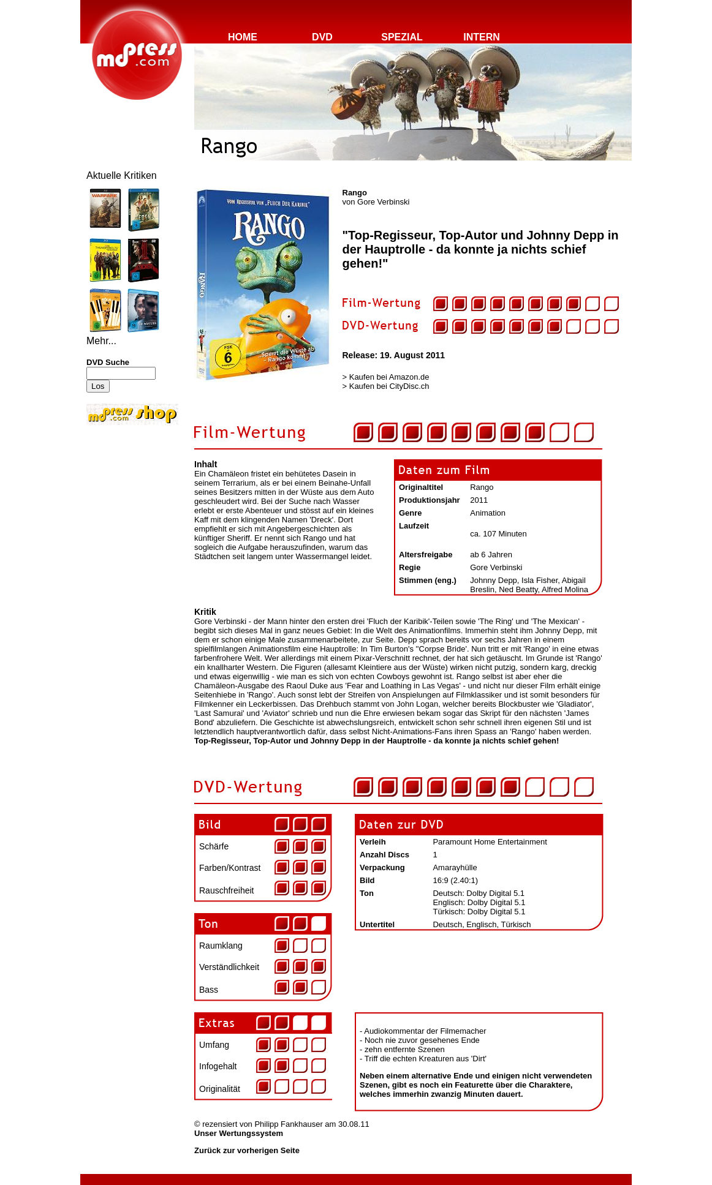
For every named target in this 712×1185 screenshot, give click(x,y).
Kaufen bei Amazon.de (389, 377)
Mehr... (101, 341)
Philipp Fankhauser (288, 1124)
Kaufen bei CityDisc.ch (389, 386)
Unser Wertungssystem (238, 1133)
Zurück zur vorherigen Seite (247, 1150)
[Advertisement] (123, 509)
